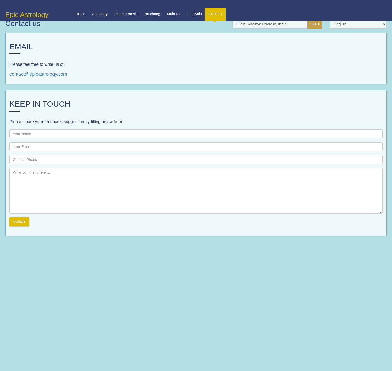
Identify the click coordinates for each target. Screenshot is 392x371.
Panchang (152, 6)
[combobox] (270, 24)
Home (80, 6)
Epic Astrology (27, 7)
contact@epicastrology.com (38, 74)
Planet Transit (125, 6)
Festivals (194, 6)
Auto (314, 24)
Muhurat (173, 6)
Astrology (99, 6)
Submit (19, 222)
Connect (215, 8)
